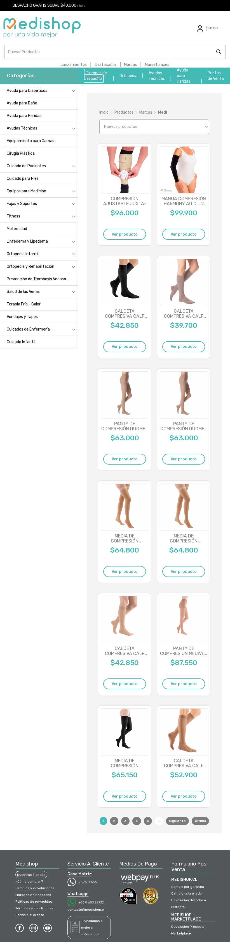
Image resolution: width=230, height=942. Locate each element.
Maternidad (17, 228)
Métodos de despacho (33, 895)
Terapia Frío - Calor (24, 304)
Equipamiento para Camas (30, 140)
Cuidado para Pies (23, 178)
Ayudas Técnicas (22, 128)
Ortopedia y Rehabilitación (30, 266)
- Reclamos (90, 934)
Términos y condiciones (34, 908)
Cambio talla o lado (186, 893)
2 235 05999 (88, 882)
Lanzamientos (74, 64)
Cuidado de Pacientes (26, 166)
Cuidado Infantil (21, 341)
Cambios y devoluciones (35, 888)
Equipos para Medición (26, 191)
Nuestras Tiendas (31, 875)
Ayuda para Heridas (183, 75)
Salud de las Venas (23, 291)
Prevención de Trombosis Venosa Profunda (42, 279)
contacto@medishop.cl (86, 910)
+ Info (80, 6)
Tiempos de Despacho (95, 76)
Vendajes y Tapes (22, 316)
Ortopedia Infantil (23, 254)
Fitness (13, 216)
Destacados (106, 64)
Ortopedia (128, 75)
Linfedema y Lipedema (27, 241)
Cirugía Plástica (21, 153)
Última (200, 821)
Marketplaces (157, 64)
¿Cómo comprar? (29, 881)
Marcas (130, 64)
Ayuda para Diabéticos (27, 90)
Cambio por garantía (187, 887)
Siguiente (177, 821)
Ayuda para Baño (22, 103)
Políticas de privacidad (33, 901)
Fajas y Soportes (22, 203)
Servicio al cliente (29, 915)
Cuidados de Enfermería (28, 329)
